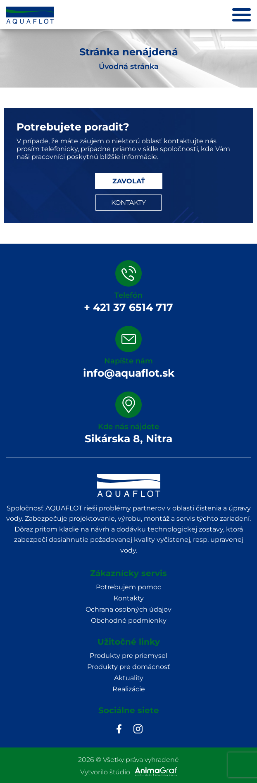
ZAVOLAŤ (128, 181)
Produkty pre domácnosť (128, 667)
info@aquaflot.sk (128, 373)
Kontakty (129, 598)
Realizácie (128, 689)
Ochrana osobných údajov (128, 609)
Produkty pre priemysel (128, 656)
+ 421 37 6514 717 (128, 307)
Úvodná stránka (129, 66)
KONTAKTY (128, 202)
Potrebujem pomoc (128, 587)
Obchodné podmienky (129, 620)
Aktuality (128, 678)
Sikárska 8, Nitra (128, 438)
